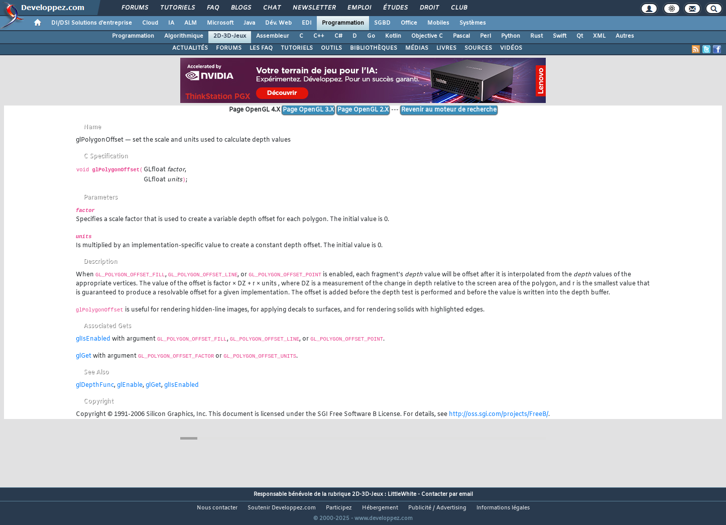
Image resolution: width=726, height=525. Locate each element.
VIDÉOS (511, 48)
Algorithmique (183, 36)
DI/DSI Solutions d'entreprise (91, 23)
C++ (318, 36)
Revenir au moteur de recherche (449, 110)
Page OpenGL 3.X (308, 110)
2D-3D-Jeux (229, 36)
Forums (134, 8)
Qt (579, 36)
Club (458, 8)
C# (338, 36)
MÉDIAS (416, 48)
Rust (536, 36)
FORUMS (228, 48)
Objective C (427, 36)
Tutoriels (177, 8)
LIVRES (446, 48)
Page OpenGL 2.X (363, 110)
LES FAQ (261, 48)
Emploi (359, 8)
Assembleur (272, 36)
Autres (625, 36)
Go (371, 36)
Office (409, 23)
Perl (485, 36)
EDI (307, 23)
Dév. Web (278, 23)
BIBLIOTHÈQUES (373, 48)
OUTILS (331, 48)
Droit (428, 8)
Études (395, 8)
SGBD (382, 23)
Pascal (461, 36)
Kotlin (393, 36)
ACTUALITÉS (190, 48)
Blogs (240, 8)
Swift (559, 36)
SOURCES (478, 48)
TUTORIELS (297, 48)
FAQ (212, 8)
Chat (271, 8)
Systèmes (472, 23)
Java (249, 23)
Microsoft (220, 23)
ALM (190, 23)
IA (171, 23)
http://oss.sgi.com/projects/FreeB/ (498, 414)
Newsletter (313, 8)
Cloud (150, 23)
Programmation (343, 23)
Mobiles (438, 23)
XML (599, 36)
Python (510, 36)
